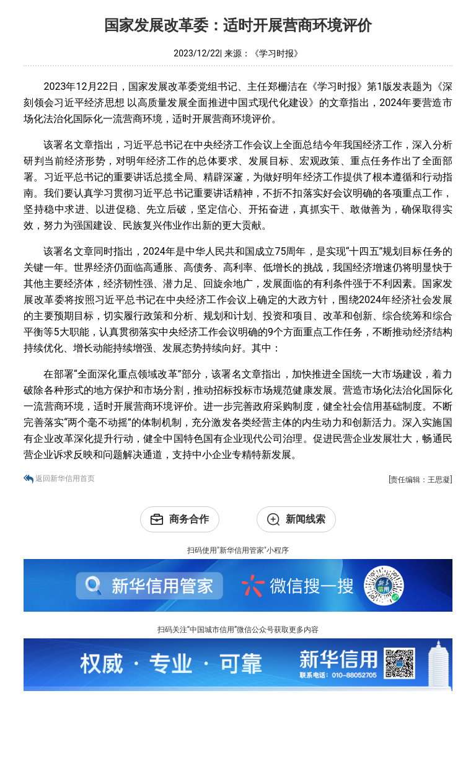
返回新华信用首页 (65, 478)
